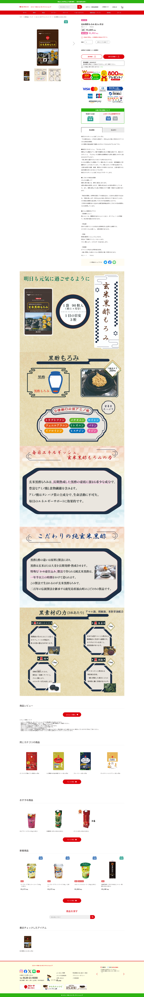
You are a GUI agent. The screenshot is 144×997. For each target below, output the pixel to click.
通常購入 (90, 56)
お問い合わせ (60, 978)
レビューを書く (71, 714)
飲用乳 (109, 12)
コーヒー (53, 12)
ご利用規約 (76, 978)
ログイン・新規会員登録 (92, 7)
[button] (74, 43)
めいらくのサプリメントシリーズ (43, 17)
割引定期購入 (112, 56)
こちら (101, 66)
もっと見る (70, 782)
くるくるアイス (79, 12)
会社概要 (58, 980)
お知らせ (114, 7)
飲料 (34, 12)
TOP (21, 17)
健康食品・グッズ (95, 12)
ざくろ (119, 12)
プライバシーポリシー (79, 975)
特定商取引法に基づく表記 (80, 973)
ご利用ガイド (105, 7)
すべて (25, 12)
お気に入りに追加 (101, 42)
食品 (43, 12)
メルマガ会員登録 (61, 975)
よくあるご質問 (60, 973)
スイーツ (65, 12)
